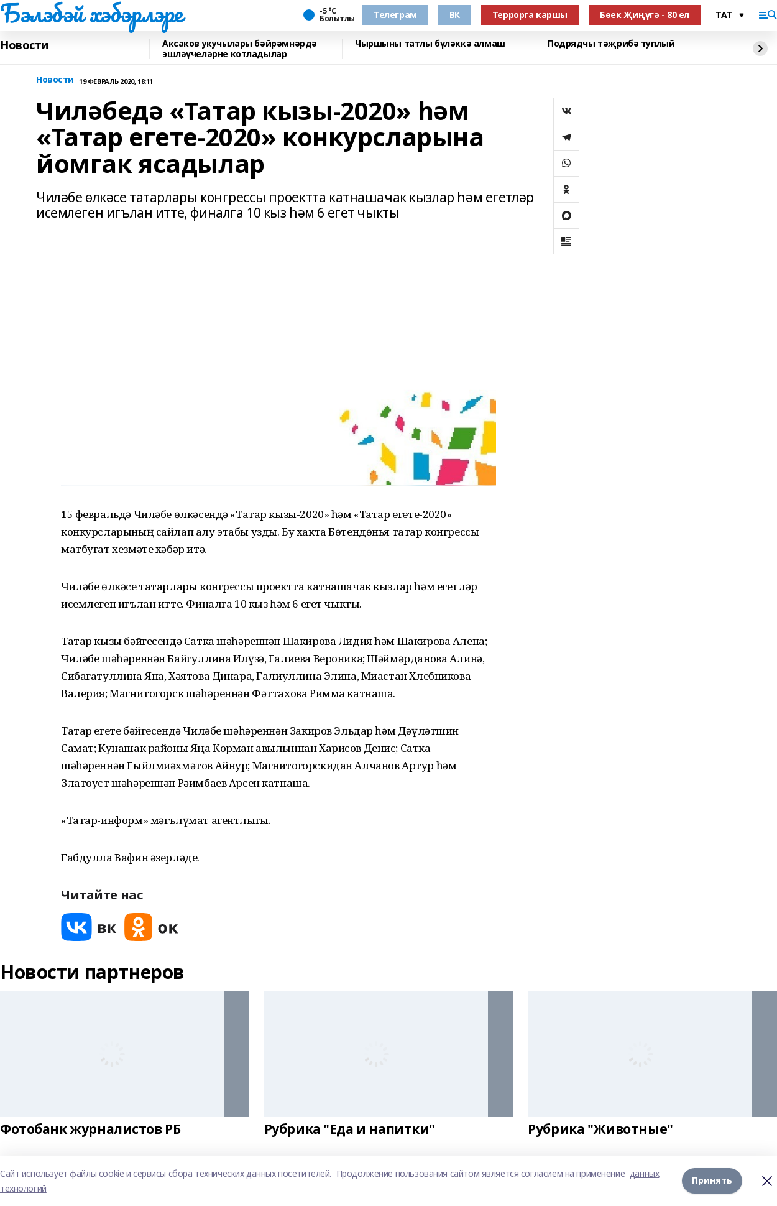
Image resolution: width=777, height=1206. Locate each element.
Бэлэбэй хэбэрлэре (91, 13)
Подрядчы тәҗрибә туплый (611, 44)
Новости (24, 45)
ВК (454, 15)
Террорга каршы (530, 15)
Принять (712, 1181)
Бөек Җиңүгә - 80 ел (644, 15)
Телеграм (395, 15)
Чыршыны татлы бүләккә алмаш (430, 44)
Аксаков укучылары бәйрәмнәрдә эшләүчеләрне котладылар (239, 49)
